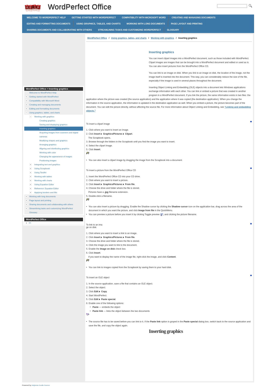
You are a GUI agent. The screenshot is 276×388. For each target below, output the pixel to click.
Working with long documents (145, 23)
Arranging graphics (48, 144)
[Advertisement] (116, 69)
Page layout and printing (186, 23)
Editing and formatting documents (48, 23)
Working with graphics (162, 38)
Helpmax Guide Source (41, 385)
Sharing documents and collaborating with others (59, 30)
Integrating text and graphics (47, 164)
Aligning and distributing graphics (54, 148)
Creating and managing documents (193, 17)
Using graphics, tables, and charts (98, 23)
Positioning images (48, 160)
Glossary (173, 30)
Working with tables (43, 176)
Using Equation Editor (44, 184)
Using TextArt (40, 172)
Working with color (48, 152)
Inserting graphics (47, 129)
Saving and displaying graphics (53, 125)
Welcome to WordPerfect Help (46, 17)
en (30, 223)
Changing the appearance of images (56, 156)
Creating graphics (47, 121)
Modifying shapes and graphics (53, 140)
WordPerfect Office (33, 8)
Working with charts (43, 180)
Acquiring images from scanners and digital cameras (59, 135)
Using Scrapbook (42, 168)
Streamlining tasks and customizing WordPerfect (129, 30)
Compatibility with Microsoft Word (144, 17)
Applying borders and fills (45, 192)
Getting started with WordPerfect (94, 17)
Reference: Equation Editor (46, 188)
